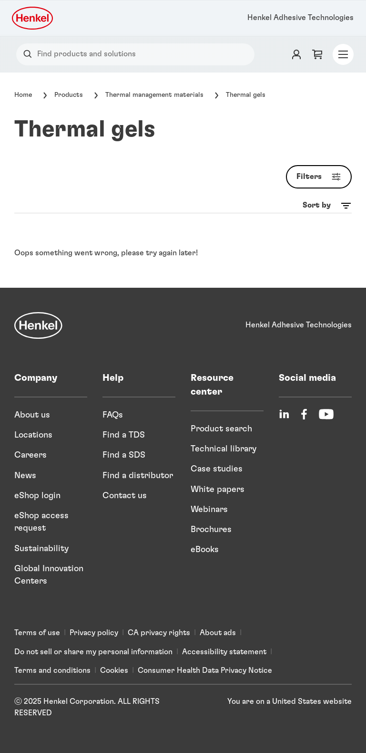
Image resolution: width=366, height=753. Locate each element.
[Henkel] (38, 325)
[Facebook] (304, 414)
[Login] (296, 54)
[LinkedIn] (284, 414)
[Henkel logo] (33, 18)
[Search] (29, 54)
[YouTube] (326, 414)
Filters (320, 177)
